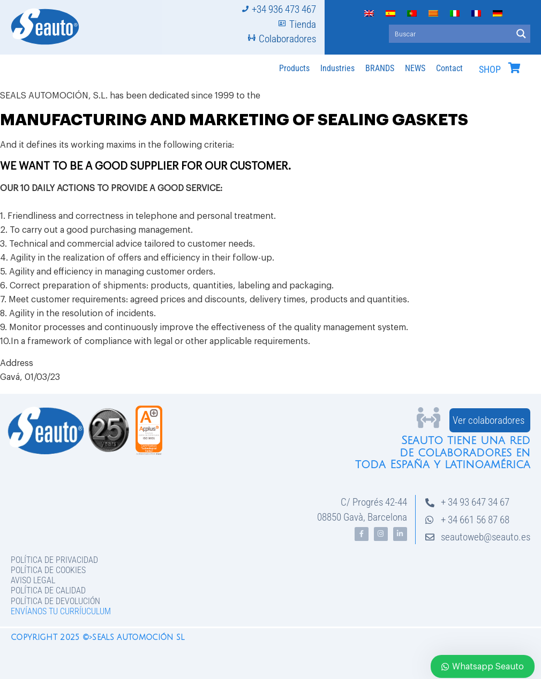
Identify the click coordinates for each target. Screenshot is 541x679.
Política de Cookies (48, 570)
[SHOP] (514, 68)
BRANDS (379, 68)
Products (294, 68)
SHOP (490, 69)
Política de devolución (55, 601)
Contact (449, 68)
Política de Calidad (48, 590)
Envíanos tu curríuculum (61, 611)
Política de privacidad (54, 560)
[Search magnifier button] (521, 34)
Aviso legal (33, 580)
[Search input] (451, 33)
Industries (337, 68)
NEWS (415, 68)
